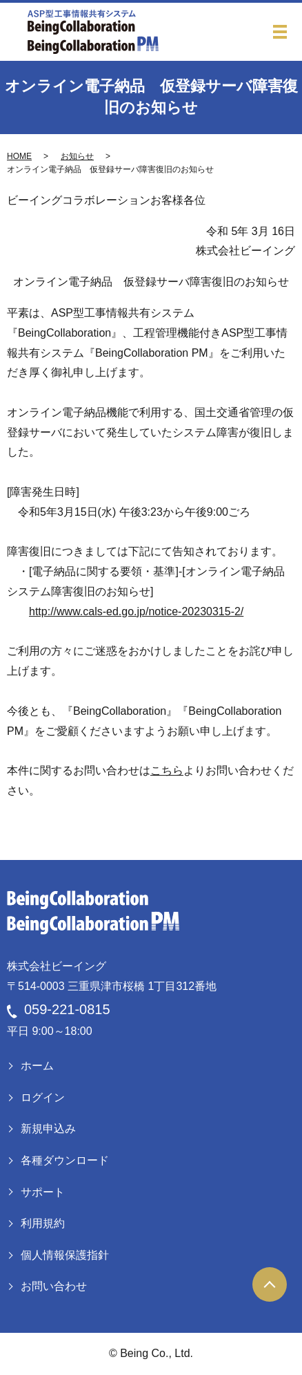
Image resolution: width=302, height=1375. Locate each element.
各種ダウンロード (65, 1160)
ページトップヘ (269, 1284)
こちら (166, 770)
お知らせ (77, 156)
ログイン (43, 1097)
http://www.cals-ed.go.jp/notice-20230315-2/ (136, 611)
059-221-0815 (67, 1009)
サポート (43, 1192)
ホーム (37, 1066)
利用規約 (43, 1223)
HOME (19, 156)
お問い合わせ (54, 1286)
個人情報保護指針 (65, 1255)
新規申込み (48, 1128)
